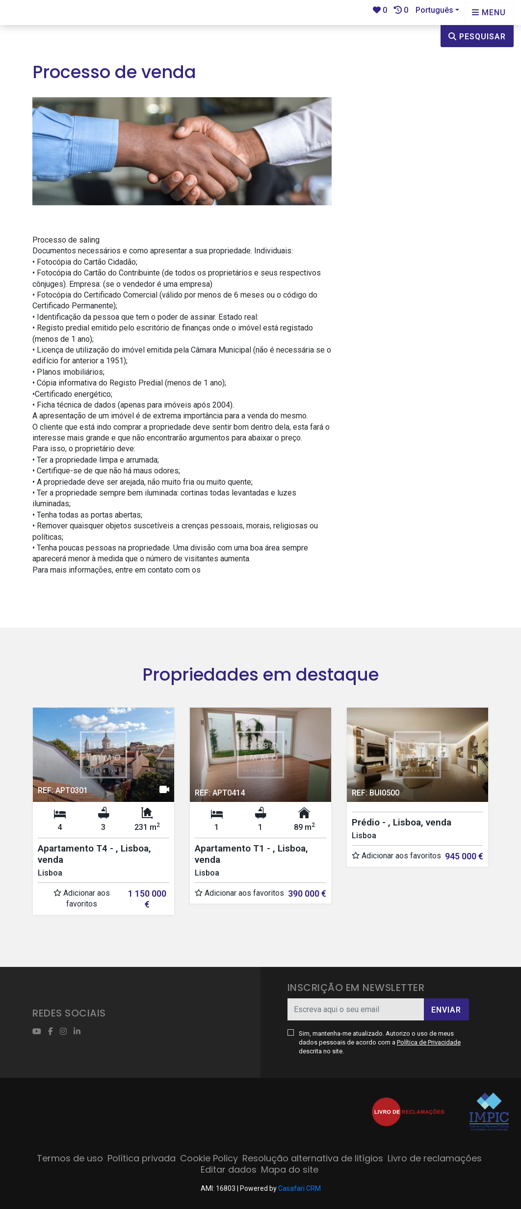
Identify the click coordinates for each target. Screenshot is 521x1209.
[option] (103, 818)
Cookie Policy (209, 1158)
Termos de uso (70, 1158)
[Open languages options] (489, 12)
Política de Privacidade (429, 1042)
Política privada (141, 1158)
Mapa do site (289, 1169)
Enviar (446, 1010)
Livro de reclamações (435, 1158)
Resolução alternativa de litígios (312, 1158)
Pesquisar (477, 36)
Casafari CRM (299, 1188)
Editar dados (229, 1169)
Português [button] (434, 10)
